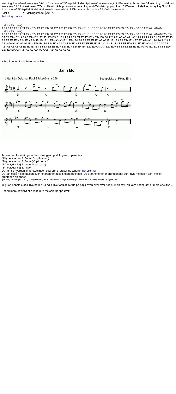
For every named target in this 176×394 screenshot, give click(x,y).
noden (18, 16)
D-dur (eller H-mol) (12, 25)
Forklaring (7, 16)
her (84, 170)
